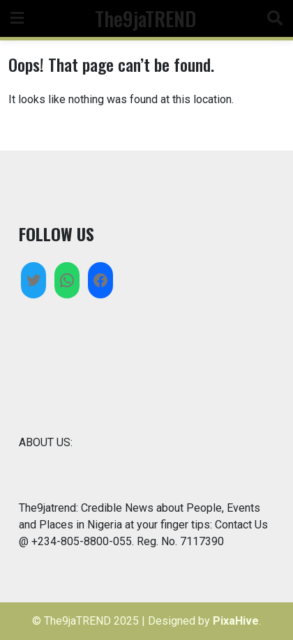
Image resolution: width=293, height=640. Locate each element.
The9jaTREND (145, 18)
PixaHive (236, 620)
